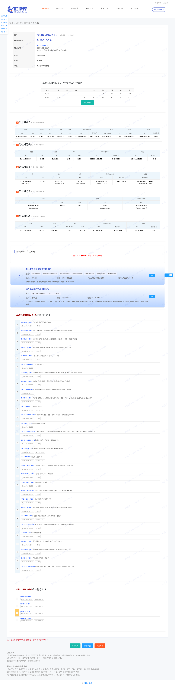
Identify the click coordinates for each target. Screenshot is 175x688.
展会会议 (74, 8)
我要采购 (75, 646)
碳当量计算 (87, 103)
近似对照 (4, 22)
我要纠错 (100, 646)
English (165, 3)
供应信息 (4, 25)
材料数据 (45, 8)
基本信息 (4, 16)
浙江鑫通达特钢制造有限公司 (38, 269)
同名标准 (4, 28)
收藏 (70, 35)
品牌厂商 (119, 8)
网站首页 (10, 23)
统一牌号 (4, 32)
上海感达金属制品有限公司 (37, 289)
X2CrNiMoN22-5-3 (27, 334)
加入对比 (62, 35)
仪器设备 (60, 8)
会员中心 (159, 9)
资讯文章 (89, 8)
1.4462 (38, 326)
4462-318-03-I (40, 410)
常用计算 (104, 8)
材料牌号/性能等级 (23, 23)
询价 (152, 275)
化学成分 (4, 19)
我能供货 (87, 646)
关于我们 (135, 8)
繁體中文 (158, 3)
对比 (169, 275)
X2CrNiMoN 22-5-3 (27, 326)
